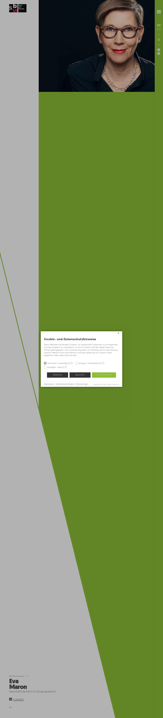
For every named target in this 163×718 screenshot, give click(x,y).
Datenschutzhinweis (65, 384)
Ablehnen (57, 375)
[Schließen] (118, 333)
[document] (81, 347)
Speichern (80, 375)
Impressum (49, 384)
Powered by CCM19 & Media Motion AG (106, 384)
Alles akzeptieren (103, 375)
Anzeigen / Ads (54, 367)
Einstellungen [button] (82, 384)
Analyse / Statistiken (89, 363)
